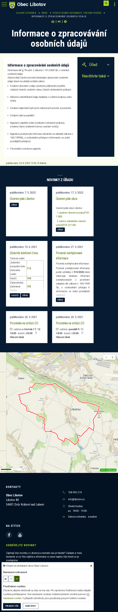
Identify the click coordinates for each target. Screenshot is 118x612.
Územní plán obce (66, 199)
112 (29, 268)
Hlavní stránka (26, 13)
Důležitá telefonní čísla (24, 253)
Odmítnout (30, 606)
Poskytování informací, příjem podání (77, 13)
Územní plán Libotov (22, 199)
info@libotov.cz (76, 499)
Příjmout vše (11, 606)
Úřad (44, 13)
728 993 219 (75, 492)
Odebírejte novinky (21, 545)
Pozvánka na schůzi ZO (24, 323)
